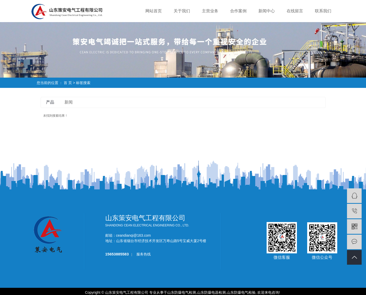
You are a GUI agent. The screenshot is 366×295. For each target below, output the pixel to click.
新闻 (68, 102)
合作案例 (238, 11)
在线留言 (295, 11)
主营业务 (210, 11)
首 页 (68, 83)
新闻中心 (266, 11)
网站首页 (153, 11)
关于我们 (182, 11)
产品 (50, 102)
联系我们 (323, 11)
